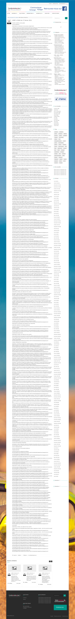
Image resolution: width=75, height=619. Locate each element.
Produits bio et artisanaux (59, 65)
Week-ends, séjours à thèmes (60, 84)
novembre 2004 (56, 419)
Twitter (24, 599)
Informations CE (30, 13)
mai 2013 (55, 234)
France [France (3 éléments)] (56, 146)
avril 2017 (55, 200)
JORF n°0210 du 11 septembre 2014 (60, 174)
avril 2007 (55, 364)
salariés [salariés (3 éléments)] (61, 159)
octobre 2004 (56, 421)
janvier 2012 (56, 264)
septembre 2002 (56, 468)
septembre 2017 (56, 190)
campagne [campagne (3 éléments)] (65, 135)
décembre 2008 (56, 334)
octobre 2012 (56, 247)
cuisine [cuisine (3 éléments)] (56, 142)
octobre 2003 (56, 444)
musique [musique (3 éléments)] (56, 153)
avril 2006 (55, 387)
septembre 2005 (56, 400)
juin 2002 (55, 474)
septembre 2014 (56, 203)
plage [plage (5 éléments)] (63, 155)
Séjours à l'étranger (58, 82)
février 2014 (56, 217)
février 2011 (56, 285)
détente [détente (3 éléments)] (56, 144)
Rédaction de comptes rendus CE (60, 52)
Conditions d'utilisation (27, 607)
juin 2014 (55, 209)
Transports (56, 83)
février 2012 (56, 262)
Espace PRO (47, 13)
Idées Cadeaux (57, 63)
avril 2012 (55, 258)
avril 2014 (55, 213)
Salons (55, 121)
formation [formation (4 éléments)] (64, 144)
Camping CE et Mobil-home (59, 77)
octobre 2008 (56, 338)
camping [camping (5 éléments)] (56, 137)
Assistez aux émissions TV (59, 35)
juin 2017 (55, 196)
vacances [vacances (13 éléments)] (56, 162)
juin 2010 (55, 300)
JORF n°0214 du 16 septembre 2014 (60, 169)
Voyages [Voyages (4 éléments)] (60, 162)
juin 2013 (55, 232)
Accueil (50, 3)
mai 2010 (55, 302)
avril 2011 (55, 281)
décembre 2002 (56, 463)
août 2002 (55, 470)
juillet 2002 (56, 472)
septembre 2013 (56, 226)
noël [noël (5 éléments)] (59, 153)
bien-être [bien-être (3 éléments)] (56, 135)
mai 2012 (55, 256)
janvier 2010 (56, 309)
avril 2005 (55, 410)
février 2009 (56, 330)
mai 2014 (55, 211)
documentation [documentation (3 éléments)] (61, 142)
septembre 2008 (56, 340)
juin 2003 (55, 451)
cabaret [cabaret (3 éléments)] (60, 135)
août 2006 (55, 379)
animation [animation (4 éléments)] (56, 131)
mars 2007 (55, 366)
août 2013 (55, 228)
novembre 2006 (56, 374)
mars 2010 (55, 306)
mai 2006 (55, 385)
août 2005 (55, 402)
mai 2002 (55, 476)
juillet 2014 (56, 207)
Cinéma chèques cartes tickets (60, 37)
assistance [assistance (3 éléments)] (60, 133)
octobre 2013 (56, 224)
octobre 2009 (56, 315)
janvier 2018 (56, 183)
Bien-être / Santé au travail (59, 36)
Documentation (56, 112)
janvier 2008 (56, 355)
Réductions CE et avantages (59, 43)
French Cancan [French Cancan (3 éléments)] (61, 146)
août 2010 (55, 296)
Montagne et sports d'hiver (59, 80)
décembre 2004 (56, 417)
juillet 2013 (56, 230)
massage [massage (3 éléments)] (62, 150)
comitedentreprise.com (32, 555)
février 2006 (56, 391)
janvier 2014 (56, 219)
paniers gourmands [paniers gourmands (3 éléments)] (58, 155)
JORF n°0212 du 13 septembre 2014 (60, 172)
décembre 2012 (56, 243)
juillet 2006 (56, 381)
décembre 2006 (56, 372)
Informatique (56, 113)
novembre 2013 (56, 222)
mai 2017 (55, 198)
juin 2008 (55, 345)
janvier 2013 (56, 241)
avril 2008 (55, 349)
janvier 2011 (56, 287)
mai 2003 (55, 453)
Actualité (55, 108)
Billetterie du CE (57, 69)
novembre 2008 (56, 336)
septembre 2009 (56, 317)
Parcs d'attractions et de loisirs (60, 81)
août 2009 (55, 319)
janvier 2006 (56, 393)
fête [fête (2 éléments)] (65, 146)
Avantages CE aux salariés (58, 34)
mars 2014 (55, 215)
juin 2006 (55, 383)
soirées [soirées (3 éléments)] (65, 159)
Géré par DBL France (10, 615)
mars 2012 (55, 260)
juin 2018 (55, 181)
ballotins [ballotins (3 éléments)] (65, 133)
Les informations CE (62, 3)
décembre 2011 (56, 266)
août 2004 (55, 425)
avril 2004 (55, 432)
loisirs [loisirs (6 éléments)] (59, 150)
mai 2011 (55, 279)
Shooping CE (14, 13)
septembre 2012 (56, 249)
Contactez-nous (55, 3)
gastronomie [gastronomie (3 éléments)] (60, 148)
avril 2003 (55, 455)
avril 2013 (55, 236)
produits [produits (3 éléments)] (56, 157)
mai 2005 (55, 408)
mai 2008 (55, 347)
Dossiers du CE (39, 13)
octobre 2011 (56, 270)
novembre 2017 (56, 186)
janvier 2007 (56, 370)
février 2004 (56, 436)
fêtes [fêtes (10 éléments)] (55, 148)
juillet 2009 (56, 321)
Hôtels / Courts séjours (58, 78)
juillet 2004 (56, 427)
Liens (55, 117)
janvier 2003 (56, 461)
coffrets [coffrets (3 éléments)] (56, 139)
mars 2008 (55, 351)
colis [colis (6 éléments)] (59, 139)
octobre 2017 (56, 188)
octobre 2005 (56, 398)
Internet (55, 115)
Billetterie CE (22, 13)
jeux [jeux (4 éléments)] (55, 150)
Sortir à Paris (57, 72)
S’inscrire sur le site (57, 616)
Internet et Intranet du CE (59, 50)
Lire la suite (19, 583)
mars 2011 (55, 283)
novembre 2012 (56, 245)
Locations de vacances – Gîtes (60, 79)
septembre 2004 (56, 423)
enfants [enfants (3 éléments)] (60, 144)
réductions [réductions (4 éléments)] (56, 159)
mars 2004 (55, 434)
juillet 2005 (56, 404)
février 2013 (56, 239)
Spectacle (55, 124)
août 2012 (55, 251)
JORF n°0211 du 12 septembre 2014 (60, 173)
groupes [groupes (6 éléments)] (65, 148)
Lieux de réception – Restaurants (60, 71)
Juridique (19, 555)
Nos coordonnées (26, 606)
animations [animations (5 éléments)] (61, 131)
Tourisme (55, 125)
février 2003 (56, 459)
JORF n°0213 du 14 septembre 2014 (60, 170)
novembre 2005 (56, 396)
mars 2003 (55, 457)
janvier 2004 (56, 438)
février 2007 (56, 368)
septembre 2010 (56, 294)
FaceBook (25, 597)
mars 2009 (55, 328)
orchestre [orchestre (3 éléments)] (63, 153)
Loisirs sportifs (57, 56)
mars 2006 (55, 389)
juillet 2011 (56, 275)
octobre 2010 (56, 292)
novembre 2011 (56, 268)
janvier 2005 (56, 415)
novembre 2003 (56, 442)
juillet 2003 (56, 449)
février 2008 (56, 353)
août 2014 (55, 205)
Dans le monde (56, 111)
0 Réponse (25, 555)
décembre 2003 (56, 440)
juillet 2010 (56, 298)
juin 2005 (55, 406)
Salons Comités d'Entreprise (59, 53)
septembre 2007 (56, 362)
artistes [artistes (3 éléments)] (56, 133)
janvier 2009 (56, 332)
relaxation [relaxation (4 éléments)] (60, 157)
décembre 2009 (56, 311)
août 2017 (55, 192)
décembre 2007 (56, 357)
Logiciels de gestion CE (59, 51)
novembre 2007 (56, 359)
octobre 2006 (56, 376)
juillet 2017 (56, 194)
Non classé (56, 120)
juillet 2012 (56, 253)
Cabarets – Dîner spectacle (59, 70)
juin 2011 (55, 277)
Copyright (25, 608)
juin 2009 (55, 323)
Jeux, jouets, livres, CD (59, 64)
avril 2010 (55, 304)
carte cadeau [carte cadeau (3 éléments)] (61, 137)
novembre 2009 (56, 313)
